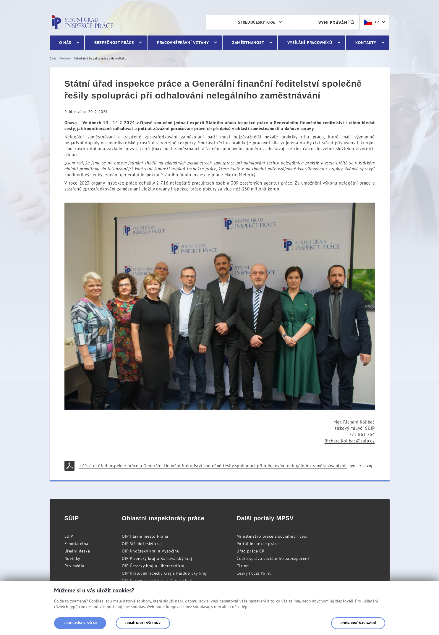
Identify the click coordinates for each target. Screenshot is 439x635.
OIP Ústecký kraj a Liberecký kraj (154, 565)
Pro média (74, 565)
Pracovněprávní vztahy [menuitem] (183, 42)
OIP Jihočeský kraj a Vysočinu (150, 551)
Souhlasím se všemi (80, 623)
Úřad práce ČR (250, 551)
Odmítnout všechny (143, 623)
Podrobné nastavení (358, 623)
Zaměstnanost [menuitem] (248, 42)
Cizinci (243, 565)
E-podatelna (76, 543)
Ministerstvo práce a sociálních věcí (271, 536)
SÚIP (68, 536)
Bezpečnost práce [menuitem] (114, 42)
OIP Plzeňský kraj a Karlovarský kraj (157, 558)
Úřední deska (77, 551)
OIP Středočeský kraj (142, 543)
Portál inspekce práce (257, 543)
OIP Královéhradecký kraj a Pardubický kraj (164, 573)
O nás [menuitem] (65, 42)
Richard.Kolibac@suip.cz (350, 441)
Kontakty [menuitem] (365, 42)
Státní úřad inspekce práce (81, 22)
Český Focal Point (253, 573)
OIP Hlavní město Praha (145, 536)
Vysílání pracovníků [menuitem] (309, 42)
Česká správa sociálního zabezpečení (272, 558)
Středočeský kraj (257, 22)
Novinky (72, 558)
